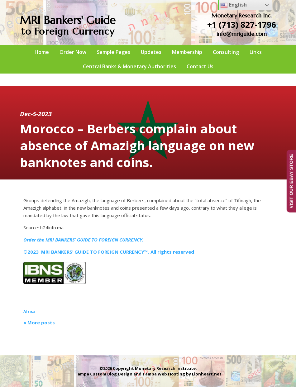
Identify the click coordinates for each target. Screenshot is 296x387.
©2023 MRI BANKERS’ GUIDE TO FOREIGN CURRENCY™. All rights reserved (108, 252)
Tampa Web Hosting (163, 374)
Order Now (73, 52)
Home (42, 52)
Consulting (226, 52)
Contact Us (200, 66)
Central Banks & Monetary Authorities (129, 66)
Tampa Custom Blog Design (103, 374)
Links (256, 52)
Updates (151, 52)
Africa (29, 311)
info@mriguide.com (242, 33)
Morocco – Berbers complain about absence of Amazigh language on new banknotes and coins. (137, 145)
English (233, 5)
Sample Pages (113, 52)
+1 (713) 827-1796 (241, 24)
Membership (187, 52)
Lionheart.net (207, 374)
